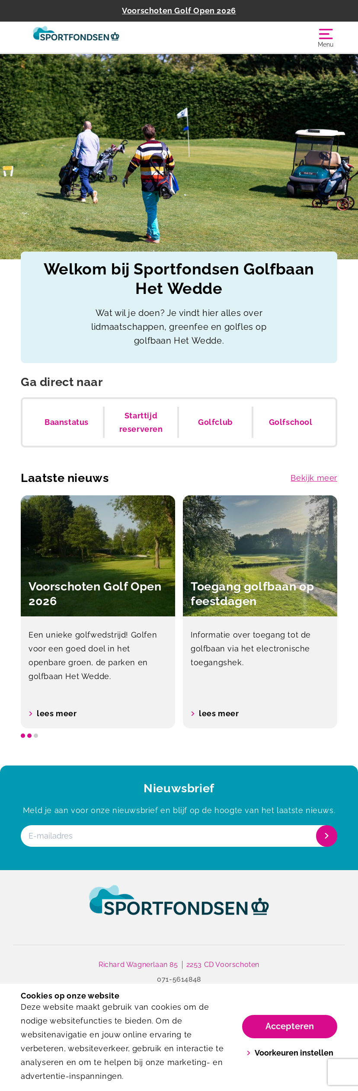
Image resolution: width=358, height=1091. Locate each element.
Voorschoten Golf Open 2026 (179, 10)
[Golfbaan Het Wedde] (100, 37)
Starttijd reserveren (141, 422)
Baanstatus (67, 422)
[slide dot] (23, 736)
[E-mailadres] (178, 836)
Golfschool (291, 422)
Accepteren (289, 1026)
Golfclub (215, 422)
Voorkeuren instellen (289, 1052)
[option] (98, 611)
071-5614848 (179, 979)
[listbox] (179, 611)
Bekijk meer (314, 477)
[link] (179, 908)
